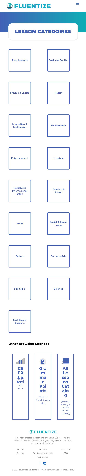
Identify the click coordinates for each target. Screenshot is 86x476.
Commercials (58, 256)
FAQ (66, 453)
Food (20, 223)
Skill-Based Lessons (19, 321)
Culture (19, 256)
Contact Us (43, 457)
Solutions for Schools (43, 453)
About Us (65, 449)
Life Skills (19, 289)
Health (58, 93)
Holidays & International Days (19, 191)
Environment (58, 125)
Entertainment (19, 158)
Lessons (43, 449)
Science (58, 289)
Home (20, 449)
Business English (58, 60)
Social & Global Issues (58, 223)
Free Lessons (20, 60)
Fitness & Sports (19, 93)
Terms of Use (53, 470)
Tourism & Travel (58, 191)
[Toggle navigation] (77, 4)
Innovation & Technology (19, 125)
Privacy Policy (67, 470)
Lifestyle (58, 158)
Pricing (20, 453)
